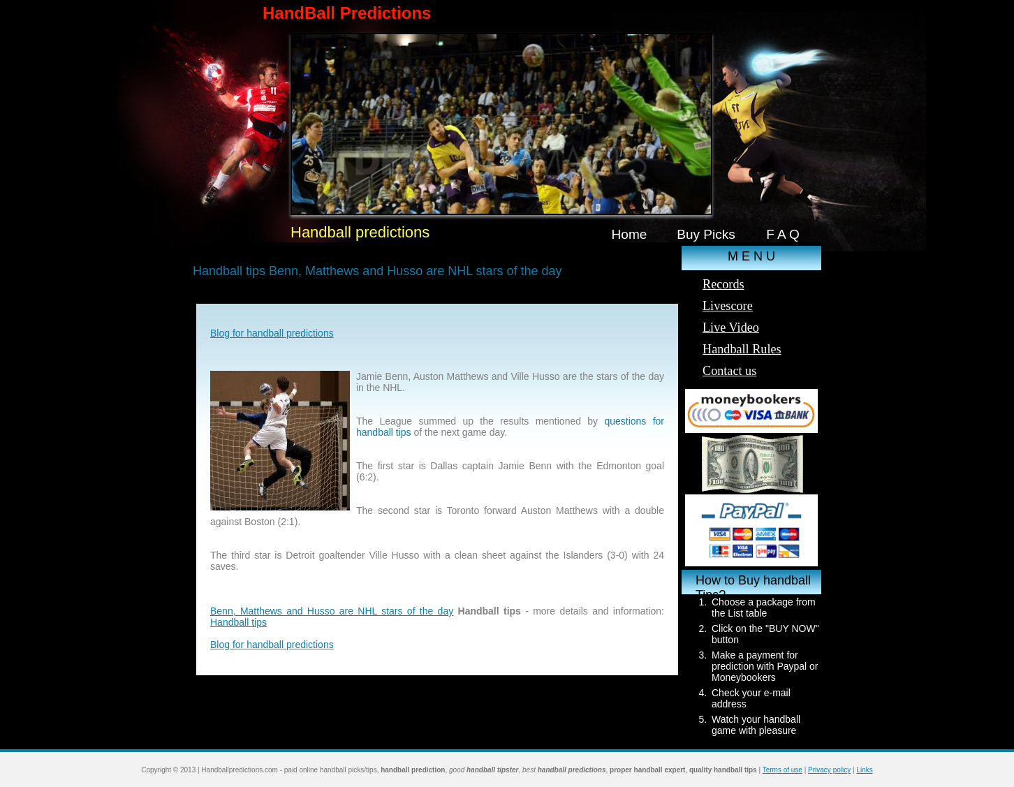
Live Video (731, 327)
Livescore (728, 306)
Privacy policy (829, 770)
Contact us (729, 371)
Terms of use (782, 770)
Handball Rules (742, 349)
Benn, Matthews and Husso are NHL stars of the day (331, 611)
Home (629, 234)
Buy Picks (706, 234)
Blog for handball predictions (272, 333)
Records (723, 284)
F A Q (783, 234)
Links (864, 770)
